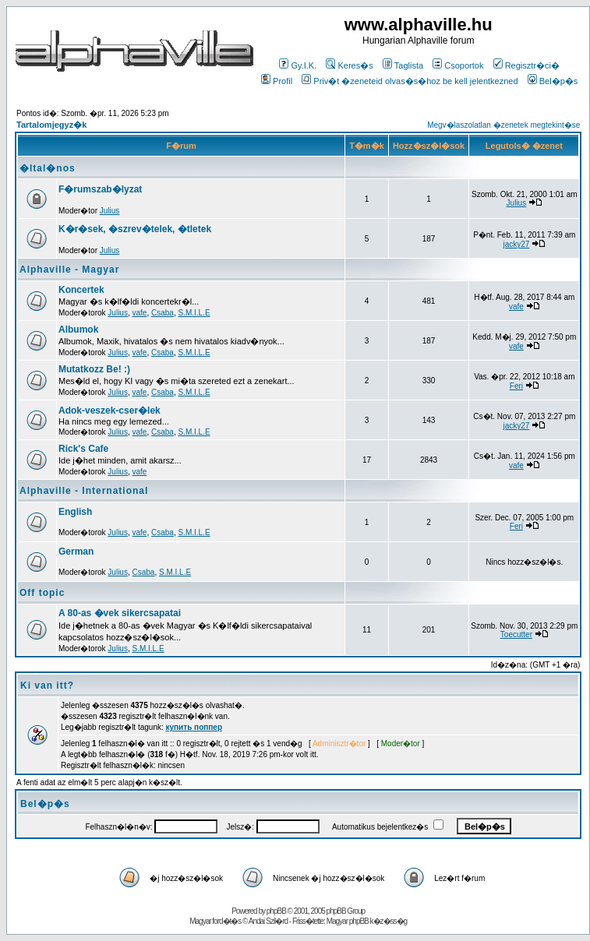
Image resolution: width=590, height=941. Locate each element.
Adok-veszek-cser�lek (109, 410)
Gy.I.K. (297, 65)
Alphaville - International (83, 490)
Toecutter (516, 634)
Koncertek (81, 289)
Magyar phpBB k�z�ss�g (367, 921)
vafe (139, 312)
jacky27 (516, 244)
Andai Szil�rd (268, 921)
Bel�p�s (553, 81)
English (75, 511)
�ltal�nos (47, 168)
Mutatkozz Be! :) (94, 369)
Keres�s (349, 65)
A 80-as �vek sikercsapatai (119, 613)
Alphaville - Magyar (69, 269)
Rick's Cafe (83, 448)
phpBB (276, 911)
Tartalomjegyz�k (51, 124)
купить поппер (194, 727)
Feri (516, 386)
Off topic (42, 592)
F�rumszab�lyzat (100, 189)
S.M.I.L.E (194, 312)
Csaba (162, 312)
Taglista (403, 65)
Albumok (78, 329)
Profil (276, 81)
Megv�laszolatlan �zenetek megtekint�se (503, 125)
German (76, 551)
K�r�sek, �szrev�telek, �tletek (134, 229)
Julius (110, 210)
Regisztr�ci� (526, 65)
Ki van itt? (47, 685)
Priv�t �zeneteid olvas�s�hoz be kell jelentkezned (410, 81)
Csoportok (458, 65)
